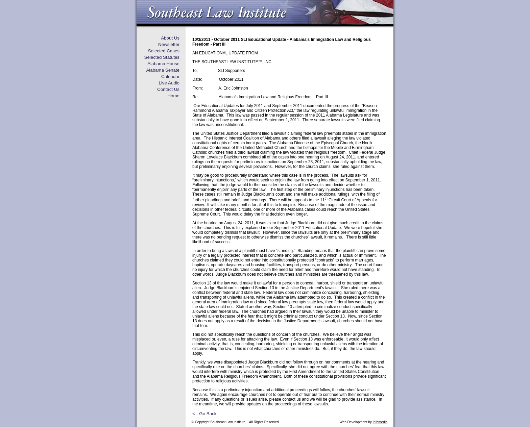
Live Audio (169, 82)
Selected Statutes (161, 57)
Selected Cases (163, 50)
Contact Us (168, 89)
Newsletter (168, 44)
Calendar (170, 76)
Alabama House (163, 63)
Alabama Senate (162, 70)
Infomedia (380, 422)
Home (173, 95)
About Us (170, 38)
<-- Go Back (204, 413)
